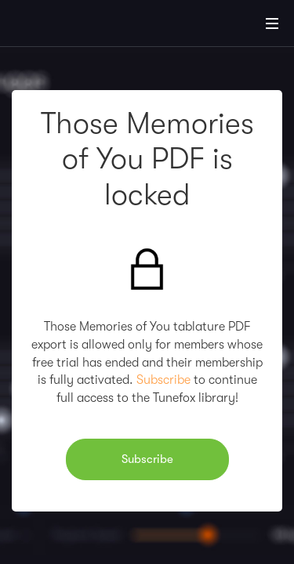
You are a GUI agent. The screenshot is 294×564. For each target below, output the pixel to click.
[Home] (63, 26)
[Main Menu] (272, 23)
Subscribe (163, 380)
